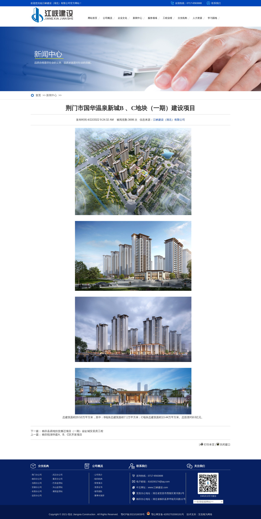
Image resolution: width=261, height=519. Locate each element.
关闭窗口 (225, 444)
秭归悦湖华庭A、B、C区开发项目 (62, 434)
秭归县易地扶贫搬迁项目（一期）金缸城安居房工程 (72, 431)
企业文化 (122, 18)
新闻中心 (137, 18)
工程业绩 (167, 18)
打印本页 (209, 444)
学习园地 (212, 18)
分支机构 (182, 18)
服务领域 (152, 18)
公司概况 (107, 18)
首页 (38, 95)
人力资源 (197, 18)
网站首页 (92, 18)
